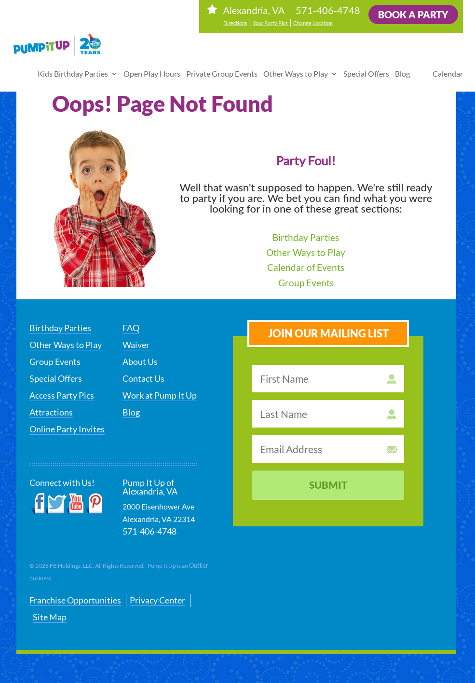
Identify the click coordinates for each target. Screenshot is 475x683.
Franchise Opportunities (75, 600)
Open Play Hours (151, 68)
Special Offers (366, 68)
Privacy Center (157, 600)
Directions (235, 23)
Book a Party (413, 14)
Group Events (306, 282)
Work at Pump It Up (159, 395)
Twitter (56, 504)
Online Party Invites (67, 429)
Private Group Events (222, 68)
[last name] (328, 414)
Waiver (135, 344)
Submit (328, 485)
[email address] (328, 449)
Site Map (50, 617)
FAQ (130, 327)
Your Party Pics (270, 23)
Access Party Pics (61, 395)
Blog (402, 68)
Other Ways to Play (295, 68)
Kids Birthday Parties (73, 68)
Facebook (37, 504)
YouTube (75, 504)
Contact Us (143, 378)
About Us (140, 361)
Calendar (448, 68)
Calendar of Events (305, 267)
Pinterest (93, 504)
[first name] (328, 378)
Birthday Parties (305, 237)
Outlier (198, 565)
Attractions (51, 412)
